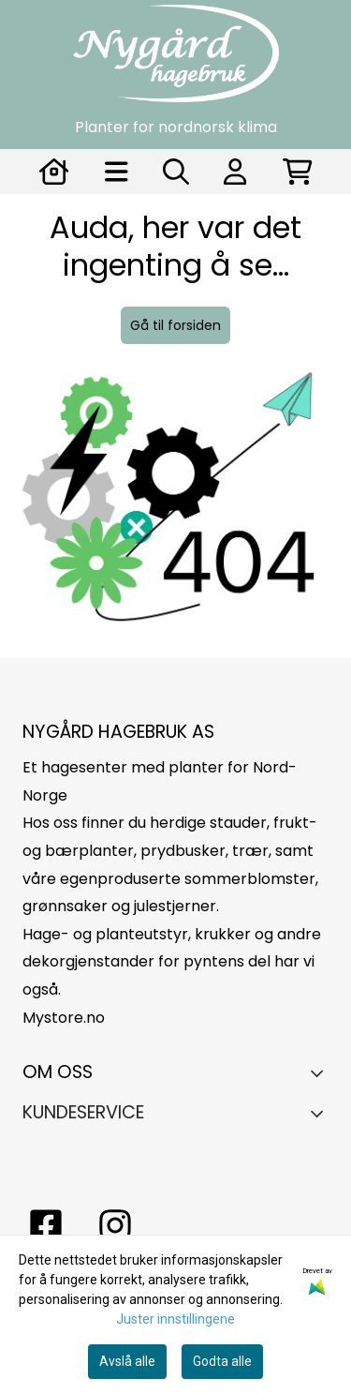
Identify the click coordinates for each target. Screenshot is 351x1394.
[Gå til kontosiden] (54, 171)
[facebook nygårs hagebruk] (46, 1225)
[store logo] (176, 53)
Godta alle (222, 1361)
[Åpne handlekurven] (297, 171)
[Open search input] (176, 171)
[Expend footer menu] (321, 1112)
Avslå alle (127, 1361)
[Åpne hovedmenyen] (116, 171)
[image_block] (175, 510)
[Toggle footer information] (321, 1073)
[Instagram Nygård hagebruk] (115, 1225)
